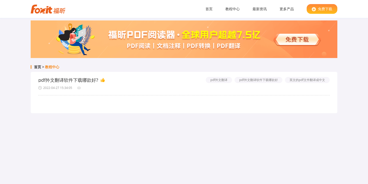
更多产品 (287, 8)
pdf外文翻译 (218, 80)
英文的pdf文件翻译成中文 (307, 80)
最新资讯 (259, 8)
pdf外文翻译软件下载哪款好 (258, 80)
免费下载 (322, 8)
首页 (209, 8)
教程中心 (232, 8)
